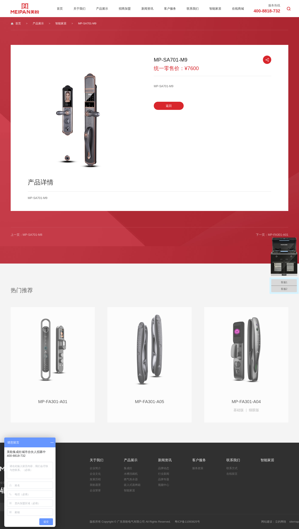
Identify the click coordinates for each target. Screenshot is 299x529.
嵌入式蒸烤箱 (132, 484)
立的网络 (280, 521)
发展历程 (95, 479)
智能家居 (215, 8)
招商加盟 (125, 8)
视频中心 (163, 484)
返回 (169, 106)
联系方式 (231, 468)
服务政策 (197, 468)
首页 (60, 8)
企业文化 (95, 473)
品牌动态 (163, 468)
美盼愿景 (95, 484)
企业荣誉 (95, 490)
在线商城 (238, 8)
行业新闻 (163, 473)
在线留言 (231, 473)
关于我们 (79, 8)
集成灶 (128, 468)
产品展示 (102, 8)
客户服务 (170, 8)
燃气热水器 (131, 479)
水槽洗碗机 (131, 473)
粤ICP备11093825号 (187, 521)
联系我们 (193, 8)
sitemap (294, 521)
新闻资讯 (147, 8)
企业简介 (95, 468)
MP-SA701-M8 (32, 236)
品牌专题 (163, 479)
